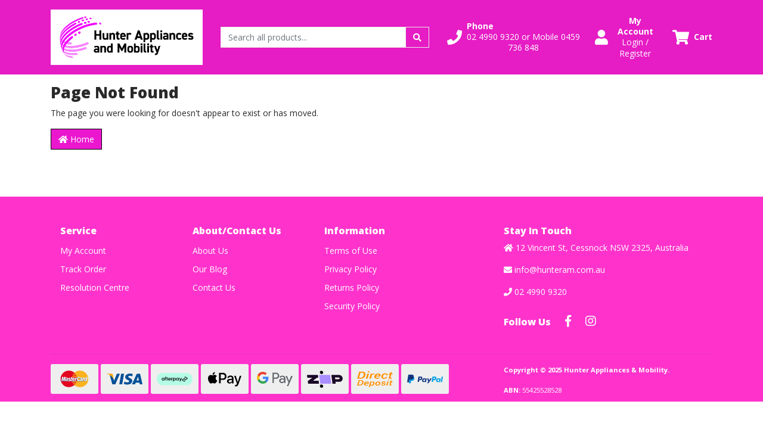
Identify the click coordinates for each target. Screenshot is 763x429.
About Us (210, 250)
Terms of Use (350, 250)
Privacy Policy (350, 269)
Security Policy (352, 306)
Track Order (83, 269)
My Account (83, 250)
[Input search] (313, 37)
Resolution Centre (94, 287)
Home (76, 139)
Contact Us (214, 287)
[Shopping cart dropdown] (692, 37)
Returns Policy (351, 287)
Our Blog (210, 269)
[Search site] (417, 37)
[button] (514, 37)
